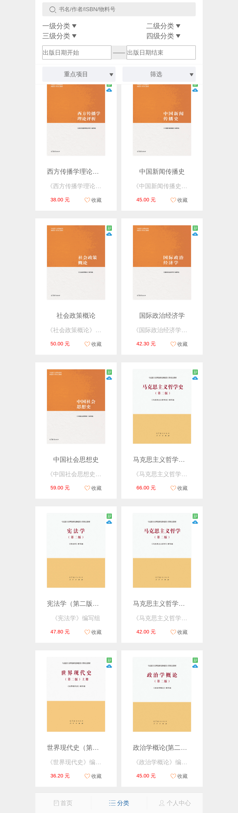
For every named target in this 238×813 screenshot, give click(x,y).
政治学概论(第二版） (163, 747)
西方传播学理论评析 (76, 171)
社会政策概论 (76, 315)
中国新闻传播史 (162, 171)
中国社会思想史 (76, 459)
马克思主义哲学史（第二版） (175, 459)
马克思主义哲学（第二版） (172, 603)
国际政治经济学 (162, 315)
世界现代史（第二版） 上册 (87, 747)
